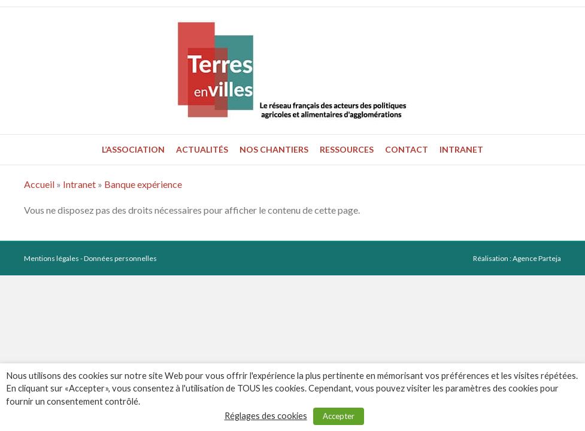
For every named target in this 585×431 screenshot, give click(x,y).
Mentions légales (51, 258)
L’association (133, 149)
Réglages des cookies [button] (266, 416)
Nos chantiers (274, 149)
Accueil (39, 184)
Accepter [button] (338, 416)
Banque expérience (143, 184)
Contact (406, 149)
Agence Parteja (537, 258)
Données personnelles (120, 258)
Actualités (202, 149)
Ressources (347, 149)
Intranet (461, 149)
